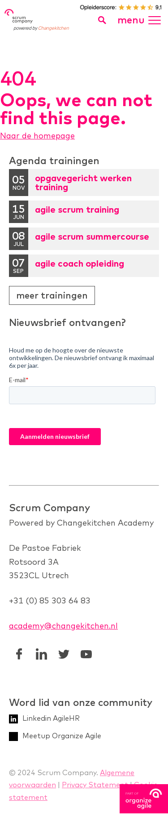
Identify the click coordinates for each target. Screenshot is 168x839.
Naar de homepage (37, 135)
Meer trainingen (52, 295)
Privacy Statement (95, 784)
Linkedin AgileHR (51, 718)
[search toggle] (102, 20)
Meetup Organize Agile (61, 735)
